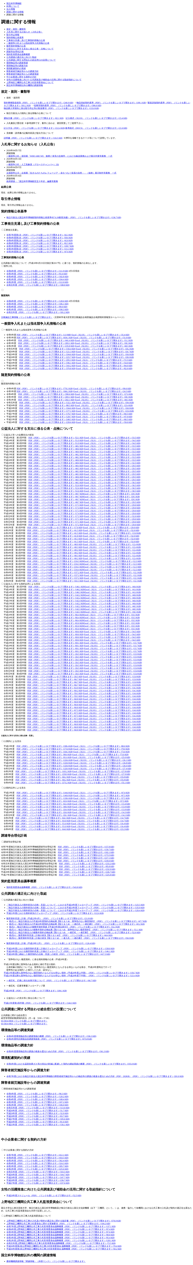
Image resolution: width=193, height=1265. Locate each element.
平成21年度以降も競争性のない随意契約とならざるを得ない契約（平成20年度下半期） (72, 975)
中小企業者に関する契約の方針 (21, 77)
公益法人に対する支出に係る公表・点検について (30, 49)
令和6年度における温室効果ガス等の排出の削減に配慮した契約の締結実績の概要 (71, 1064)
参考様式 (96, 128)
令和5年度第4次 (40, 246)
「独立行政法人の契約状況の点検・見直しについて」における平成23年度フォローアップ (75, 907)
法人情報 (10, 9)
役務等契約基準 (67, 105)
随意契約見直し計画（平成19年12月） (50, 943)
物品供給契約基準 (111, 103)
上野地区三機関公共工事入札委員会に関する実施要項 (58, 1223)
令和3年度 (37, 279)
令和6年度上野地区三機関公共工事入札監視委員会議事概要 (60, 1229)
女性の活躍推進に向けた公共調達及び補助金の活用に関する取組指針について (43, 80)
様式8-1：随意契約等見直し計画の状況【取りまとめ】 (61, 935)
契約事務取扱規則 (38, 103)
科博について (12, 6)
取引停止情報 (12, 35)
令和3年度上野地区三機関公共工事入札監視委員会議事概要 (60, 1238)
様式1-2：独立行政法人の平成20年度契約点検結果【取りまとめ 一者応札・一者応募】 (77, 924)
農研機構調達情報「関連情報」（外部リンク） (46, 1261)
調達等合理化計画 (15, 51)
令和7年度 (37, 1155)
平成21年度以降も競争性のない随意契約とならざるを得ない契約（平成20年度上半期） (72, 973)
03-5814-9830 (24, 1021)
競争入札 (8, 266)
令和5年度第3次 (40, 249)
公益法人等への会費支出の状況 (19, 435)
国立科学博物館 (13, 3)
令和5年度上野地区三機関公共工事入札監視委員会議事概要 (60, 1232)
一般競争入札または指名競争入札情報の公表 (27, 43)
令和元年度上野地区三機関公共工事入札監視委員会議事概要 (61, 1243)
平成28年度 (37, 1116)
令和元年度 (37, 285)
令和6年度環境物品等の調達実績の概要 (51, 1036)
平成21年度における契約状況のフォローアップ (55, 913)
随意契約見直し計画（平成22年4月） (49, 918)
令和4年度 (37, 276)
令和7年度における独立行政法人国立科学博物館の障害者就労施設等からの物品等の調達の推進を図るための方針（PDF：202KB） (95, 1076)
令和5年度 (36, 274)
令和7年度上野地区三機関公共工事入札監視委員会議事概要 (61, 1226)
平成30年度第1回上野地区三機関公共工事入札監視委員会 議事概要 (63, 1249)
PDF (44, 335)
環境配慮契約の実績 (16, 68)
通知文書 (34, 118)
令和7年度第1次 (39, 235)
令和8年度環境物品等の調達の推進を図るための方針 (57, 1051)
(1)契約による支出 (12, 741)
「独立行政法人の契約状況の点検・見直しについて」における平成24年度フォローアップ (75, 905)
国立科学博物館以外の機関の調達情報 (24, 85)
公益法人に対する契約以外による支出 (22, 584)
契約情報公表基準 (15, 37)
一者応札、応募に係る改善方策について (51, 980)
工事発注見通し (11, 230)
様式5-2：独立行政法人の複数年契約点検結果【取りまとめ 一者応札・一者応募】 (74, 932)
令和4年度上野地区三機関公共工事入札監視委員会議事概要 (60, 1235)
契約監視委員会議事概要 (18, 54)
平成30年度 (37, 1110)
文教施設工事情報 (27, 317)
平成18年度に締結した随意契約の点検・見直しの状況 (58, 954)
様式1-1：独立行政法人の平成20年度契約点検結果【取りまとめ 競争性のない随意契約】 (78, 921)
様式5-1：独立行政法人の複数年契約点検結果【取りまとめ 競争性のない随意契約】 (76, 930)
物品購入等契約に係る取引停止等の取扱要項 (51, 108)
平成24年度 (35, 991)
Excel (100, 335)
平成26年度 (37, 1122)
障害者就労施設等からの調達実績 (22, 74)
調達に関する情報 (15, 12)
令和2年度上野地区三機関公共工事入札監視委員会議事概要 (61, 1240)
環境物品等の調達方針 (17, 65)
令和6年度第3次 (39, 238)
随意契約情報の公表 (16, 46)
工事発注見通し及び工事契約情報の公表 (25, 40)
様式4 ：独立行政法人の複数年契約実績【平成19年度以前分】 (64, 927)
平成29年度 (37, 1113)
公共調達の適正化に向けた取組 (21, 57)
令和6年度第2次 (39, 240)
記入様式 (96, 118)
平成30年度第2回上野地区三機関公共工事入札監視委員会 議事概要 (63, 1246)
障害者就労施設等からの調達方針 (22, 71)
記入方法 (34, 128)
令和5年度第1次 (39, 252)
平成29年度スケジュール (43, 1195)
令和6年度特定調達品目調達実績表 (49, 1039)
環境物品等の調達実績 (17, 63)
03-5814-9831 (24, 1024)
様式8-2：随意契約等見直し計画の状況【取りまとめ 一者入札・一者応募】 (71, 938)
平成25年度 (37, 1124)
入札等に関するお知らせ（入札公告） (24, 32)
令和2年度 (37, 282)
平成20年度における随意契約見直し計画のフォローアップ (60, 948)
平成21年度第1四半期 (40, 1003)
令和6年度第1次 (39, 243)
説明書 (33, 138)
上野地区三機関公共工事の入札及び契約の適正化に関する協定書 (63, 1221)
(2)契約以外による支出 (15, 788)
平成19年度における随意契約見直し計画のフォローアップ (60, 951)
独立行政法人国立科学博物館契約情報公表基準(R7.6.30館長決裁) (63, 217)
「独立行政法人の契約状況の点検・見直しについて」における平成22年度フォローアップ (75, 910)
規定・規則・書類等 (16, 29)
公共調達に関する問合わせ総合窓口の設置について (31, 60)
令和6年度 (37, 271)
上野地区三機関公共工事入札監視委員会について (30, 82)
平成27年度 (37, 1119)
